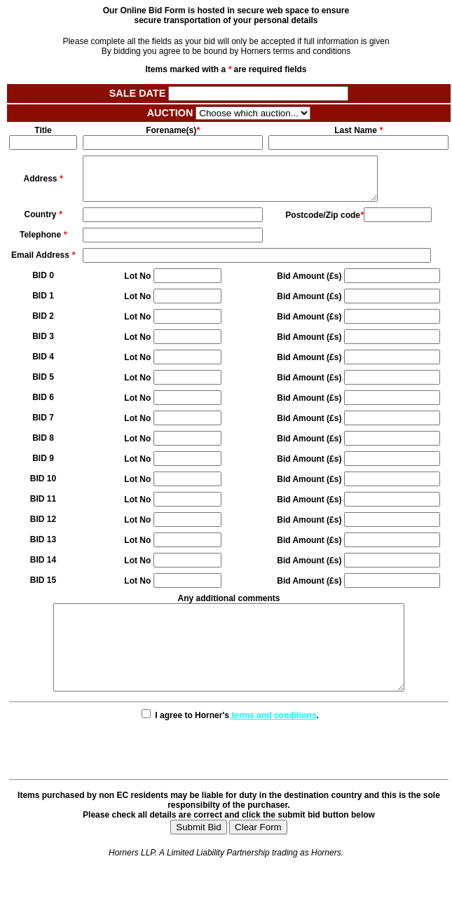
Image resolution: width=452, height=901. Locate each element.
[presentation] (229, 772)
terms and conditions (273, 740)
